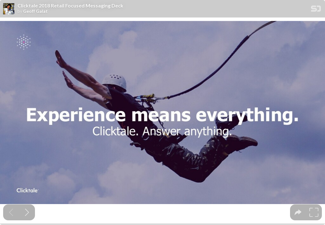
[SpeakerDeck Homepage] (316, 10)
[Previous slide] (11, 212)
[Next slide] (27, 212)
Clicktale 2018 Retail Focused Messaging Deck (70, 5)
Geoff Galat (35, 11)
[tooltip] (298, 212)
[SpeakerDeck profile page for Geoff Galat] (8, 9)
